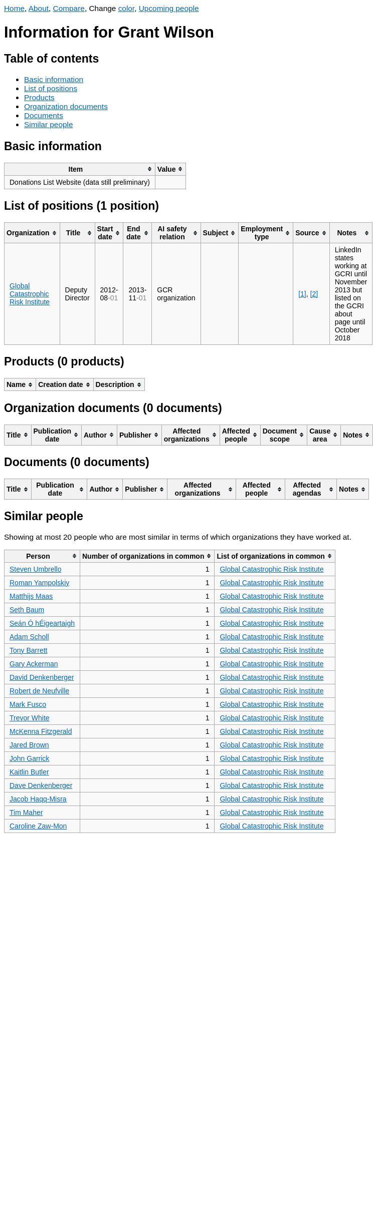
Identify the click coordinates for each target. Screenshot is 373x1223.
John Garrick (29, 758)
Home (14, 8)
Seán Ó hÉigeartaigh (42, 623)
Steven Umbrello (36, 569)
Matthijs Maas (31, 596)
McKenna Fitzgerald (41, 731)
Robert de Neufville (39, 691)
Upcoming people (169, 8)
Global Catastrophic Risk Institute (30, 294)
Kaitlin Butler (29, 772)
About (39, 8)
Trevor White (30, 718)
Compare (69, 8)
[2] (314, 294)
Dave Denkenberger (41, 785)
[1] (302, 294)
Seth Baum (27, 610)
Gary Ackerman (34, 664)
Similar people (48, 124)
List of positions (50, 88)
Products (39, 97)
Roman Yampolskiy (39, 583)
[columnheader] (80, 169)
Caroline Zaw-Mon (38, 826)
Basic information (53, 79)
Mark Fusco (28, 704)
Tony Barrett (28, 650)
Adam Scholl (29, 637)
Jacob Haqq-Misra (38, 799)
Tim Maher (26, 812)
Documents (43, 115)
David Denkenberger (42, 677)
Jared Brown (29, 745)
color (126, 8)
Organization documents (66, 106)
